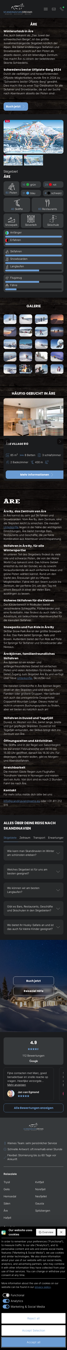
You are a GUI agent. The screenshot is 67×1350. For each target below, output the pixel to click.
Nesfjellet (41, 1196)
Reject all (33, 1318)
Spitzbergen (42, 1210)
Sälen (7, 1203)
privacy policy (43, 1286)
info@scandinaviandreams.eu (22, 801)
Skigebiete (10, 837)
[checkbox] (12, 1295)
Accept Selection (33, 1330)
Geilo (7, 1189)
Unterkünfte (11, 527)
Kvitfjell (39, 1182)
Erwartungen (56, 837)
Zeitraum (24, 837)
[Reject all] (61, 1232)
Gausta (39, 1203)
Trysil (7, 1182)
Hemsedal (10, 1196)
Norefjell (40, 1189)
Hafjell (7, 1217)
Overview (46, 1232)
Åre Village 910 (17, 444)
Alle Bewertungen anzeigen (33, 1108)
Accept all (33, 1342)
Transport (39, 837)
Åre (6, 1210)
